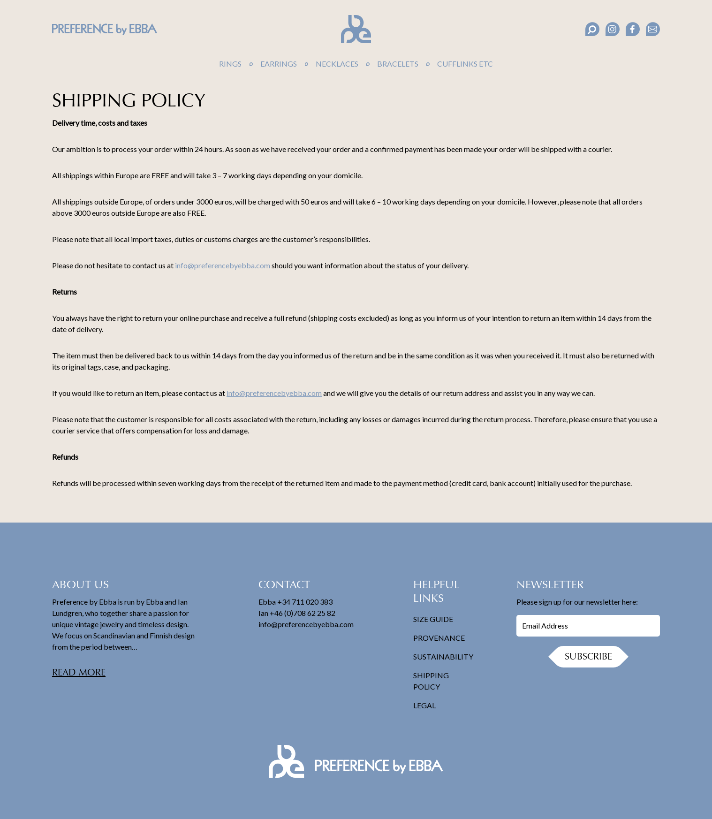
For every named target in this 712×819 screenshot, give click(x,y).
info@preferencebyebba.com (222, 265)
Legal (424, 705)
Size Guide (433, 618)
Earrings (278, 63)
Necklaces (337, 63)
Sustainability (443, 656)
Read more (79, 673)
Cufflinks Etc (465, 63)
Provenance (439, 637)
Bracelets (397, 63)
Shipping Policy (431, 681)
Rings (230, 63)
